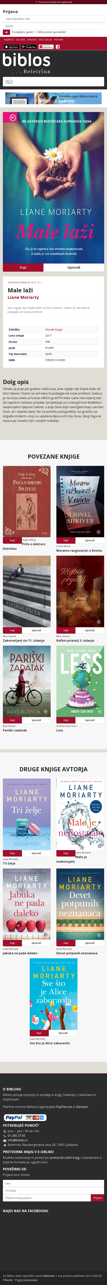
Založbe (20, 39)
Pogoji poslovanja (26, 1280)
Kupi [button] (23, 267)
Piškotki (8, 1280)
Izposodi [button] (73, 267)
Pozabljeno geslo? (23, 32)
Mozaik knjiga (53, 329)
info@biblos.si (18, 1140)
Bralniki (32, 39)
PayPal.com (64, 1107)
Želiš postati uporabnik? (51, 32)
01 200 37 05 (16, 1136)
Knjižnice (9, 39)
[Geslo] (53, 26)
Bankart (82, 1107)
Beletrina (49, 1276)
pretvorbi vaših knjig (65, 1158)
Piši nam (58, 39)
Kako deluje (45, 39)
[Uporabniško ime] (53, 18)
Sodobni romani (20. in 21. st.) (24, 282)
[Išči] (53, 81)
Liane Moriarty (23, 297)
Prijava (97, 1198)
